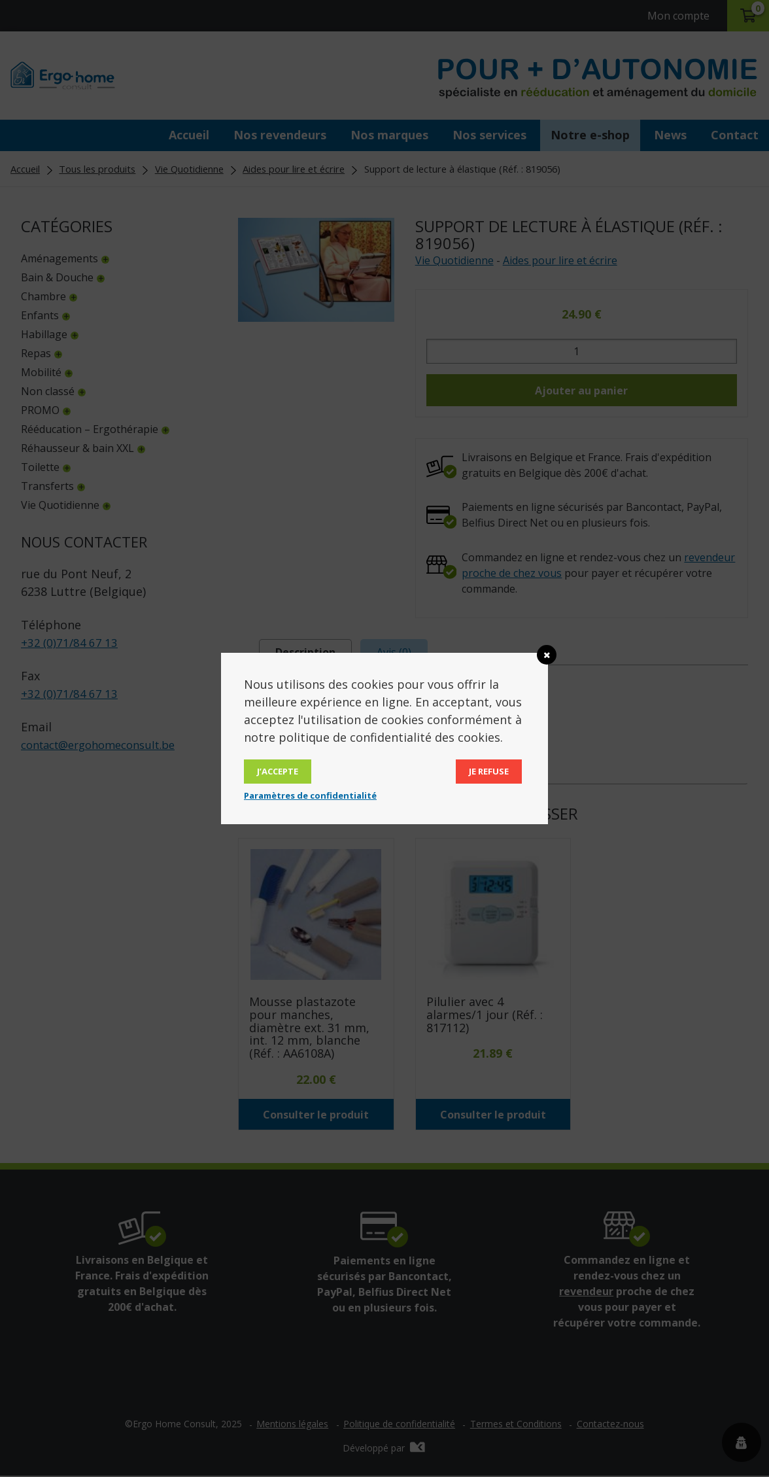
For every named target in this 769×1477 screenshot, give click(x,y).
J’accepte (277, 771)
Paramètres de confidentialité (310, 795)
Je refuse (489, 771)
